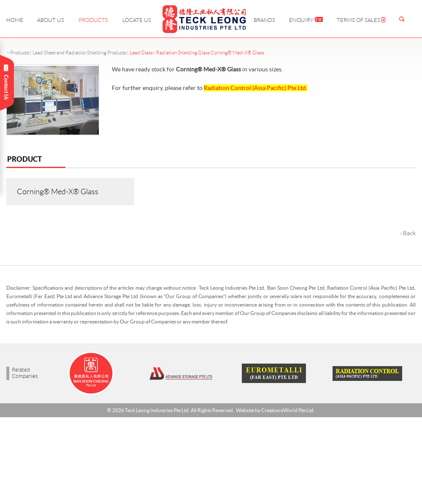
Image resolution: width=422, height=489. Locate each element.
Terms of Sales (361, 20)
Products (93, 20)
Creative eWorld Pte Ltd (287, 410)
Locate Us (136, 20)
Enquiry (306, 20)
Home (14, 20)
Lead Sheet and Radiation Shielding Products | (81, 52)
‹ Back (408, 233)
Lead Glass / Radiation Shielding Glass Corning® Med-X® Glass (197, 52)
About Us (50, 20)
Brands (264, 20)
